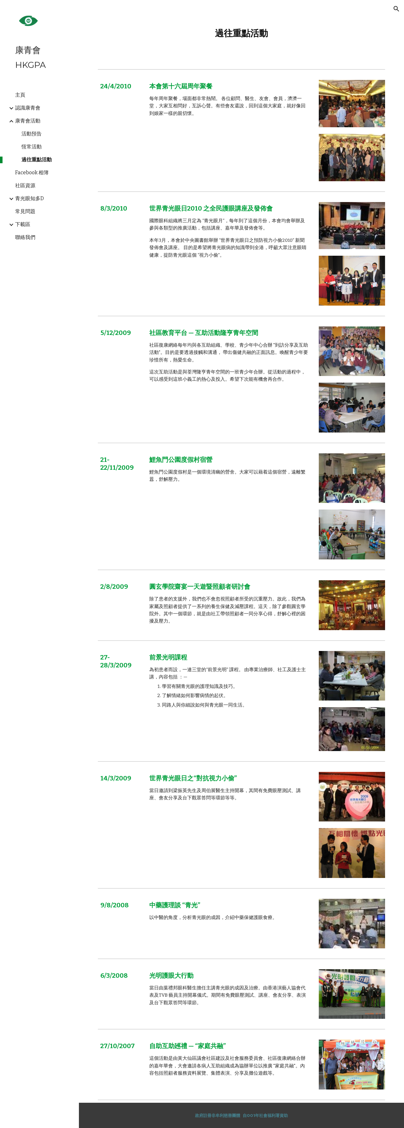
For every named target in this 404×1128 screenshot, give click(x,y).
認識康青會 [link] (27, 108)
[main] (241, 33)
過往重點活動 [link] (36, 160)
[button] (396, 8)
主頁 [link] (20, 95)
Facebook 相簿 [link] (32, 173)
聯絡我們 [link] (25, 237)
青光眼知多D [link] (29, 198)
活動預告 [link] (31, 134)
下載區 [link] (22, 224)
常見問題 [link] (25, 211)
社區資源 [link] (25, 185)
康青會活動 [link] (27, 121)
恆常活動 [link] (31, 147)
